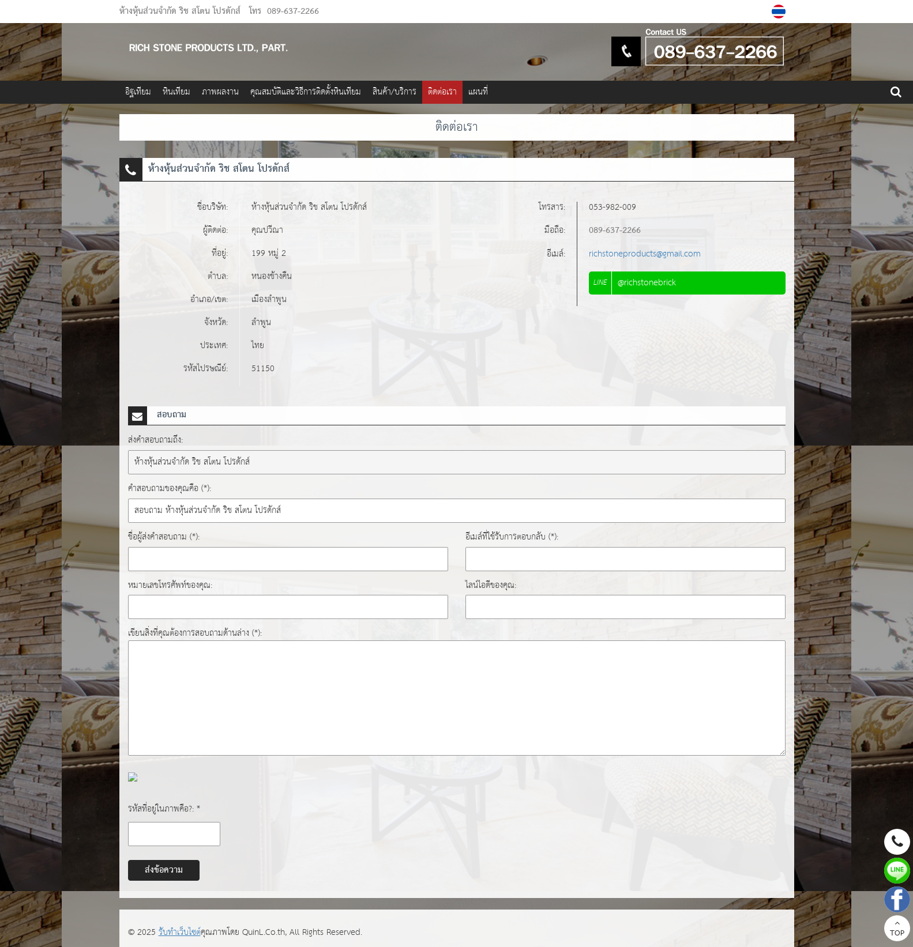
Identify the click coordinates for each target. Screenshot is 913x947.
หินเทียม (176, 92)
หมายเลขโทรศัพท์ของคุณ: (170, 585)
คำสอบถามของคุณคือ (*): (169, 488)
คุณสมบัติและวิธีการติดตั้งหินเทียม (305, 92)
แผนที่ (478, 92)
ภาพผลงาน (220, 92)
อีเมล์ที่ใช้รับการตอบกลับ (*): (511, 537)
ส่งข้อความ (164, 870)
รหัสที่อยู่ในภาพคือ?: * (164, 809)
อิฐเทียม (138, 92)
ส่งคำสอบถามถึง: (155, 440)
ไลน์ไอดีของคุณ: (490, 585)
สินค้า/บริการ (394, 92)
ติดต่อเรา (442, 92)
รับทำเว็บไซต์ (180, 932)
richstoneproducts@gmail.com (645, 254)
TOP (897, 930)
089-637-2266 (293, 11)
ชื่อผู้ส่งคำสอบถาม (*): (164, 537)
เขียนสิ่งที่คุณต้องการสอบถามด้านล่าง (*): (195, 633)
